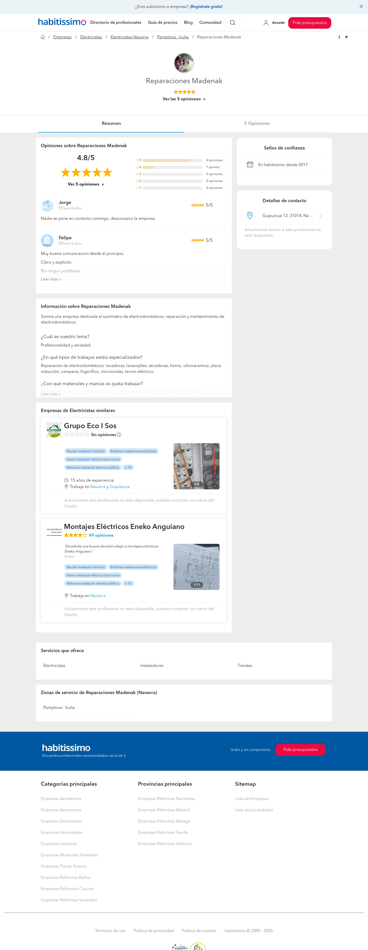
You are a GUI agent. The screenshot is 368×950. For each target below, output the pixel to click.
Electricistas (91, 37)
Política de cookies (199, 931)
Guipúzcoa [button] (120, 487)
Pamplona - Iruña (173, 37)
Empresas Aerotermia (61, 799)
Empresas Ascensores (61, 810)
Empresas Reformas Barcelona (166, 799)
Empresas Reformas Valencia (165, 844)
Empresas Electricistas (61, 821)
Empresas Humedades (62, 833)
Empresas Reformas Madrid (164, 810)
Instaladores (152, 666)
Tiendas (245, 666)
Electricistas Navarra (129, 37)
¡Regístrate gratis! (206, 7)
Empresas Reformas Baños (65, 878)
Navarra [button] (98, 487)
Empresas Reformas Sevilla (163, 833)
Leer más (49, 279)
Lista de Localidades (254, 810)
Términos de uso (110, 931)
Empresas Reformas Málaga (164, 821)
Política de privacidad (154, 931)
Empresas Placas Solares (64, 867)
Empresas (62, 37)
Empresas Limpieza (59, 844)
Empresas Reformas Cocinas (67, 889)
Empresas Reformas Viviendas (69, 900)
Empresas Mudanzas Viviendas (69, 855)
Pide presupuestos (310, 23)
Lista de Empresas (252, 799)
